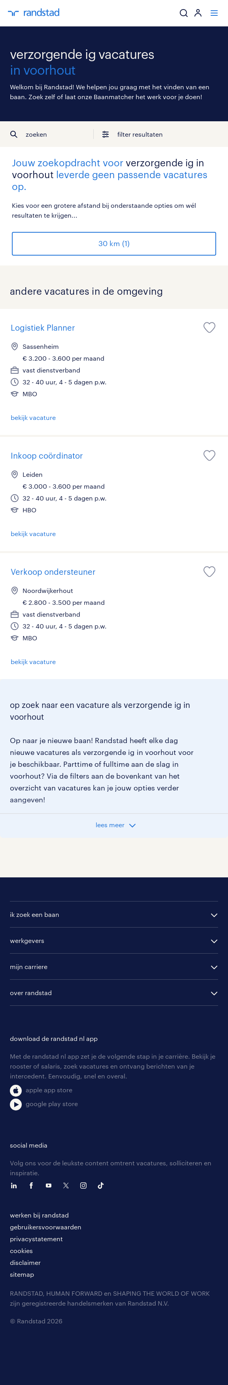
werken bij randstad (39, 1215)
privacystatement (36, 1238)
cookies (21, 1250)
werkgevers (27, 940)
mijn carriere (28, 966)
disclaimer (25, 1262)
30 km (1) (114, 243)
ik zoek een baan (34, 914)
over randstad (31, 992)
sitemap (22, 1274)
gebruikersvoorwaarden (45, 1227)
